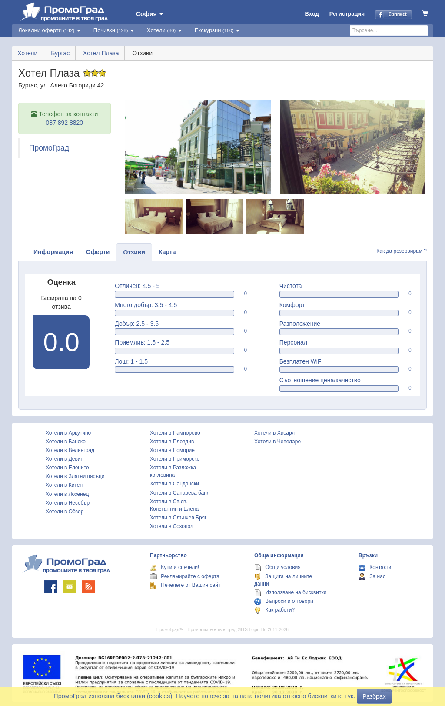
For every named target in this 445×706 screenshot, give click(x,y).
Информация (53, 251)
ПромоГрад (49, 148)
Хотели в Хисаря (274, 433)
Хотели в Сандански (174, 484)
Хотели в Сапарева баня (179, 493)
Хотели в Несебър (68, 503)
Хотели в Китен (64, 485)
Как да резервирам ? (401, 251)
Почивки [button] (113, 30)
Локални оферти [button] (49, 30)
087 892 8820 (64, 122)
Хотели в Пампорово (175, 433)
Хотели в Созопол (171, 526)
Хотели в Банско (66, 441)
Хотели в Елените (67, 468)
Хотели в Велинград (70, 450)
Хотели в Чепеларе (277, 441)
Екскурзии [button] (217, 30)
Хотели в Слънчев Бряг (178, 518)
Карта (167, 251)
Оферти (98, 251)
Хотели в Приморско (174, 459)
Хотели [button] (164, 30)
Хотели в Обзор (64, 512)
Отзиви (134, 252)
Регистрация (347, 13)
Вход (312, 13)
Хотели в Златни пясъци (75, 476)
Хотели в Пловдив (172, 441)
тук (349, 696)
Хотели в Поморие (172, 450)
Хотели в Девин (64, 459)
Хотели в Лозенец (67, 494)
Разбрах (373, 696)
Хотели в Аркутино (68, 433)
